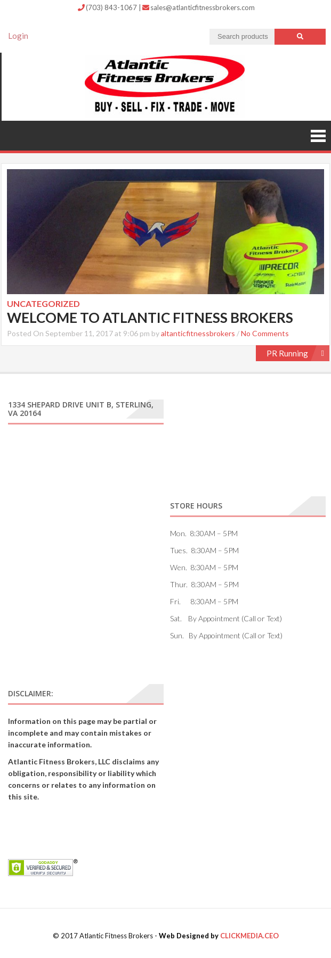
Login (18, 35)
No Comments (265, 333)
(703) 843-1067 (108, 7)
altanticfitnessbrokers (198, 333)
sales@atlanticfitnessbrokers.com (198, 7)
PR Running (287, 353)
